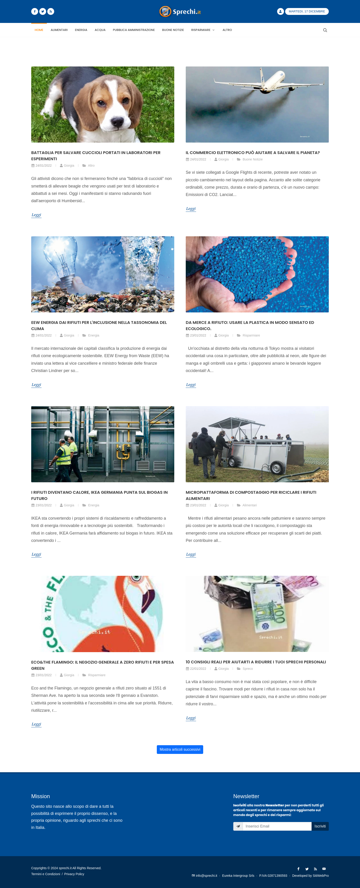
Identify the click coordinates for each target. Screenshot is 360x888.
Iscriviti (320, 826)
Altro (88, 165)
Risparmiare (248, 335)
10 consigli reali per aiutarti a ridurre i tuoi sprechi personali (256, 662)
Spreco (245, 668)
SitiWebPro (321, 875)
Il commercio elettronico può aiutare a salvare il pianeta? (253, 152)
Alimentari (247, 505)
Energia (90, 335)
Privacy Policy (74, 874)
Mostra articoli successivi (180, 749)
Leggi (36, 214)
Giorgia (67, 165)
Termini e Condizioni (45, 874)
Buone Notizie (250, 159)
